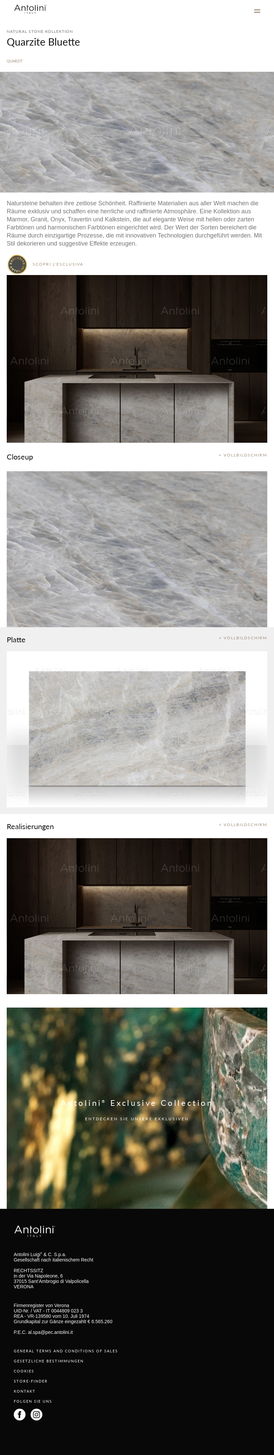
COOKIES (24, 1370)
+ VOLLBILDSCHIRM (243, 455)
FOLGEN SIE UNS (33, 1401)
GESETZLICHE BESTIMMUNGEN (49, 1360)
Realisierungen (30, 826)
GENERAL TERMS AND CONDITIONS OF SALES (66, 1350)
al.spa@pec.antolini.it (50, 1332)
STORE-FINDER (31, 1381)
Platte (16, 639)
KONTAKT (25, 1391)
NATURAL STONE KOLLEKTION (40, 31)
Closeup (20, 456)
